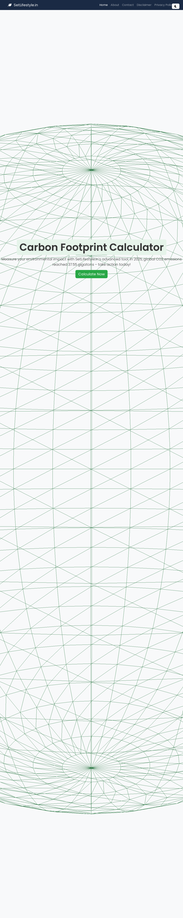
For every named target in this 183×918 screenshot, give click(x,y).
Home (103, 5)
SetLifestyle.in (23, 4)
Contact (128, 5)
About (115, 5)
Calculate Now (91, 274)
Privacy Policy (164, 5)
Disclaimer (144, 5)
